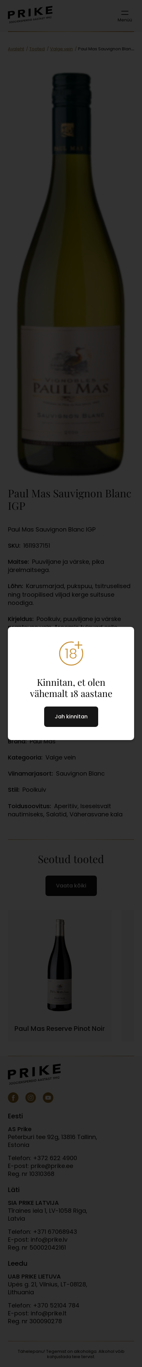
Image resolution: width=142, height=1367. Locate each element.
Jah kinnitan (71, 716)
